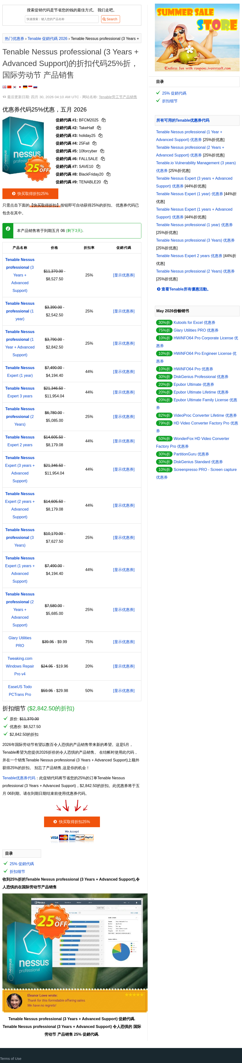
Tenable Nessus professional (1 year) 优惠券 (194, 225)
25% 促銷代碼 (22, 864)
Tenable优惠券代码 (18, 778)
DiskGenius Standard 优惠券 (198, 462)
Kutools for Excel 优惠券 (194, 322)
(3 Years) (20, 537)
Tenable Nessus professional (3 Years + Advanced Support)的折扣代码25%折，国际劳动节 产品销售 (70, 63)
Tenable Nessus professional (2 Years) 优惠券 (195, 271)
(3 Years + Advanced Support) (20, 275)
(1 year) (20, 311)
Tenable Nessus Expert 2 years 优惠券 (189, 256)
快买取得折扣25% (30, 194)
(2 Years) (20, 416)
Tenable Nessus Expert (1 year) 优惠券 (189, 194)
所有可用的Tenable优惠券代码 (182, 120)
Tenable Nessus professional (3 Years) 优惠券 (195, 240)
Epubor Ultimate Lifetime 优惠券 (201, 392)
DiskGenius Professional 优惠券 (201, 377)
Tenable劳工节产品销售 (118, 97)
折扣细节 (17, 872)
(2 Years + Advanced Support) (20, 609)
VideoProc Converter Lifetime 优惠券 (205, 415)
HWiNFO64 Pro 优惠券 (193, 369)
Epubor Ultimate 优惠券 (194, 384)
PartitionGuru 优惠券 (191, 454)
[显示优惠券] (124, 275)
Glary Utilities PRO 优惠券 (196, 330)
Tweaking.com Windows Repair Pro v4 (20, 666)
